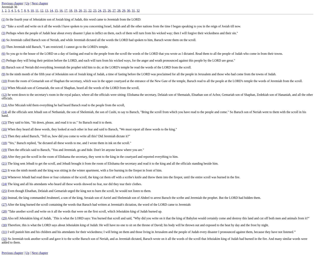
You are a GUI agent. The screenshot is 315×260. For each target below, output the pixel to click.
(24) (4, 184)
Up (27, 3)
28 (118, 10)
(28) (4, 211)
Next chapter (40, 3)
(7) (3, 60)
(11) (4, 88)
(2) (3, 26)
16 (60, 10)
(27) (4, 204)
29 (123, 10)
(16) (4, 129)
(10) (4, 81)
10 (32, 10)
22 (89, 10)
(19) (4, 150)
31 (133, 10)
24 (99, 10)
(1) (3, 19)
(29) (4, 218)
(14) (4, 112)
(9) (3, 74)
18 (70, 10)
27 (114, 10)
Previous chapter (12, 3)
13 (46, 10)
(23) (4, 177)
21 (85, 10)
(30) (4, 225)
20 (80, 10)
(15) (4, 122)
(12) (4, 94)
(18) (4, 143)
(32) (4, 238)
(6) (3, 53)
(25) (4, 191)
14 (51, 10)
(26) (4, 197)
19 (75, 10)
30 (128, 10)
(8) (3, 67)
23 (94, 10)
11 (36, 10)
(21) (4, 163)
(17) (4, 136)
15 (56, 10)
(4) (3, 40)
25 (104, 10)
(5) (3, 46)
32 (138, 10)
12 (41, 10)
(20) (4, 156)
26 (109, 10)
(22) (4, 170)
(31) (4, 232)
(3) (3, 33)
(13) (4, 105)
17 (65, 10)
